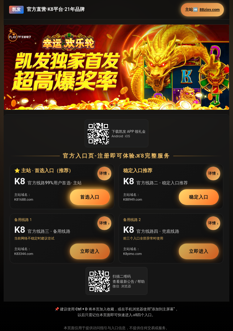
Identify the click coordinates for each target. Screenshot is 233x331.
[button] (116, 67)
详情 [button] (103, 173)
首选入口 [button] (90, 197)
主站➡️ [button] (202, 9)
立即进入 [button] (90, 251)
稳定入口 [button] (198, 197)
